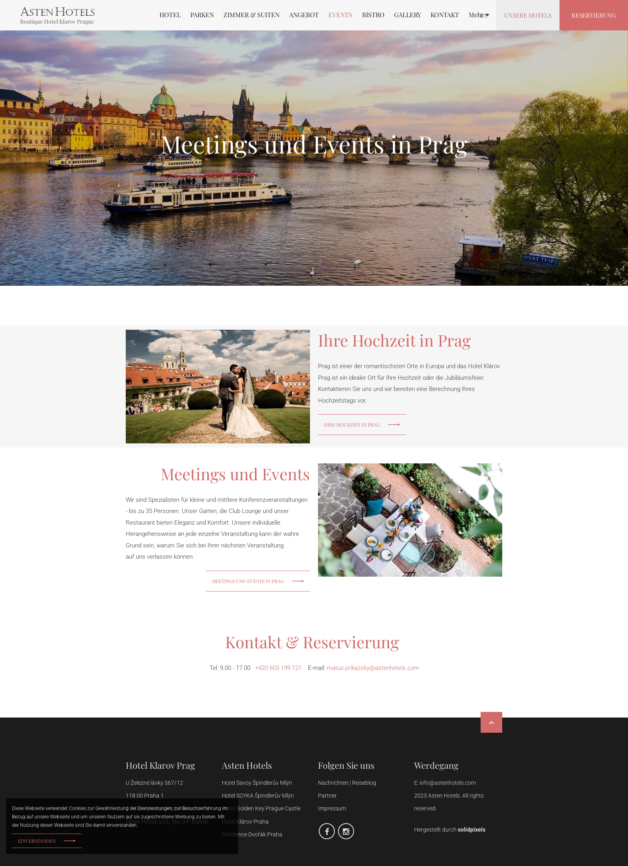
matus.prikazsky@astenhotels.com (373, 668)
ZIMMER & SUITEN (251, 15)
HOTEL (170, 15)
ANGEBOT (304, 15)
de (484, 15)
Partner (327, 795)
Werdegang (436, 765)
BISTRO (373, 15)
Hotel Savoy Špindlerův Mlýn (257, 783)
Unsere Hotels (528, 15)
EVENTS (340, 15)
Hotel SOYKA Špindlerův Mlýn (258, 795)
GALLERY (407, 15)
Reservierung (594, 15)
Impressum (332, 808)
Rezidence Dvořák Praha (252, 834)
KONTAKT (445, 15)
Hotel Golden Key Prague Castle (261, 808)
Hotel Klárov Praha (245, 821)
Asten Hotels (247, 765)
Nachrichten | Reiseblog (347, 783)
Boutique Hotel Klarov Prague (57, 21)
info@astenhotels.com (448, 783)
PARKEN (202, 15)
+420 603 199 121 (278, 668)
